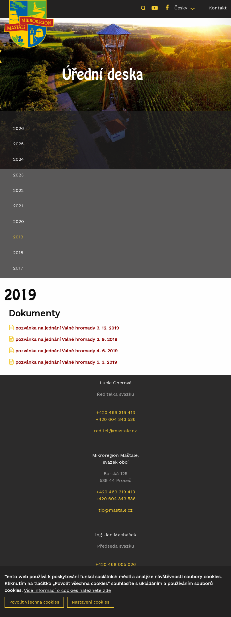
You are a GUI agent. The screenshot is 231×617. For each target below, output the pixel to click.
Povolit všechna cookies (34, 604)
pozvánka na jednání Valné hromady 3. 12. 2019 (67, 328)
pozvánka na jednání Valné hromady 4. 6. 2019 (66, 350)
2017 (18, 268)
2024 (18, 159)
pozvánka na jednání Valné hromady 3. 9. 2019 (66, 339)
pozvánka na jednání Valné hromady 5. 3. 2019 (66, 362)
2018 (18, 252)
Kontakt (218, 8)
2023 (18, 175)
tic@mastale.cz (116, 510)
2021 (18, 205)
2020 (18, 221)
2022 (18, 190)
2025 (18, 143)
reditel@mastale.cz (115, 430)
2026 (18, 128)
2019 (18, 237)
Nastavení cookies (90, 604)
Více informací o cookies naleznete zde (67, 593)
